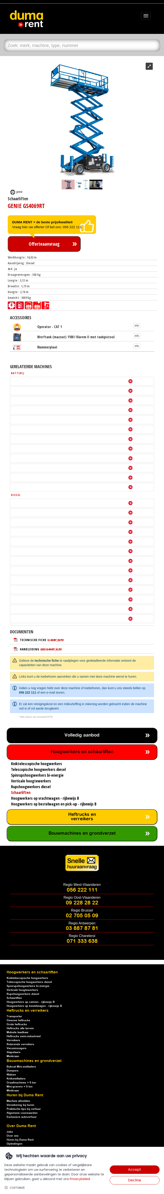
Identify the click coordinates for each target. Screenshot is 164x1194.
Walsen (11, 1074)
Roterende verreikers (20, 1044)
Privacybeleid (80, 1179)
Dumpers (13, 1070)
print (16, 192)
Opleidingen (14, 1143)
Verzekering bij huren (20, 1105)
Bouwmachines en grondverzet (82, 833)
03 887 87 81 (82, 928)
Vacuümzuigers (16, 1048)
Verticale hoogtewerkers (22, 990)
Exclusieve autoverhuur (22, 1117)
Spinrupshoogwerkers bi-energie (28, 986)
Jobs (10, 1131)
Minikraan (13, 1056)
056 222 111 (27, 692)
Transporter (14, 1016)
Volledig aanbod (82, 735)
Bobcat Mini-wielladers (21, 1066)
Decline (134, 1180)
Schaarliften (14, 998)
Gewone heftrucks (18, 1020)
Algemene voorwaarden (22, 1113)
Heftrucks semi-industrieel (24, 1036)
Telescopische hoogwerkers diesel (29, 982)
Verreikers (13, 1040)
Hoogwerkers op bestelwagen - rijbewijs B (34, 1006)
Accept (134, 1169)
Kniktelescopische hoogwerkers (27, 978)
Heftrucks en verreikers (82, 816)
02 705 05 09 (82, 916)
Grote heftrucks (17, 1024)
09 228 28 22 (82, 903)
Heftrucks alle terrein (20, 1028)
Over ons (13, 1135)
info (137, 325)
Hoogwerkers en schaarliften (82, 752)
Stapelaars (14, 1052)
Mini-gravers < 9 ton (19, 1086)
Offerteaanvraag (44, 244)
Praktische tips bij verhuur (24, 1109)
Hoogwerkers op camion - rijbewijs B (31, 1002)
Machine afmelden (18, 1101)
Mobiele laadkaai (17, 1032)
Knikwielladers (16, 1078)
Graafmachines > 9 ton (21, 1082)
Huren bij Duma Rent (20, 1139)
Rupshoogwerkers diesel (23, 994)
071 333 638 (82, 941)
